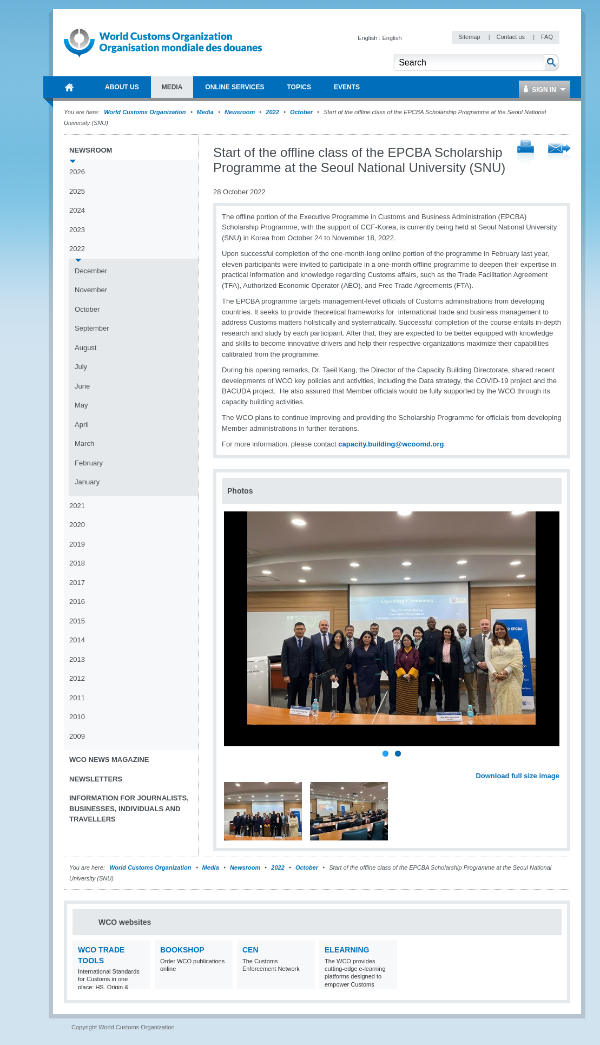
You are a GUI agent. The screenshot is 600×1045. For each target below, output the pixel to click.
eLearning (347, 949)
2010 (77, 717)
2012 (77, 678)
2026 (77, 172)
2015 (77, 621)
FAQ (547, 37)
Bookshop (182, 949)
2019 (77, 544)
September (92, 328)
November (91, 290)
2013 (77, 659)
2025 (77, 191)
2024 (77, 210)
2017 (77, 583)
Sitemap (470, 37)
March (84, 443)
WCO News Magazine (109, 759)
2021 (77, 506)
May (81, 405)
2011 (77, 698)
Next (557, 764)
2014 (77, 640)
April (82, 424)
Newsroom (240, 112)
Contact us (511, 37)
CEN (250, 949)
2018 (77, 563)
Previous (233, 764)
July (81, 367)
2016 (77, 601)
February (89, 463)
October (301, 112)
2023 (77, 230)
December (91, 271)
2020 (77, 525)
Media (205, 112)
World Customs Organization (145, 112)
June (82, 386)
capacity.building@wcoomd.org (391, 444)
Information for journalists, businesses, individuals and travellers (129, 808)
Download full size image (517, 776)
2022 (272, 112)
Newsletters (95, 779)
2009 (77, 736)
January (87, 482)
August (85, 348)
